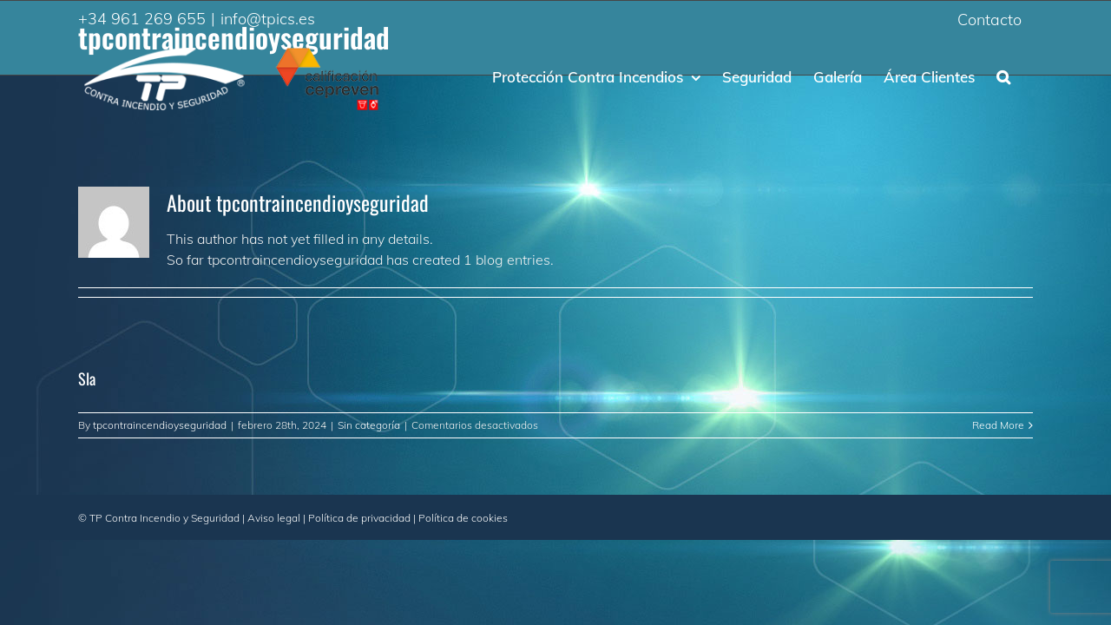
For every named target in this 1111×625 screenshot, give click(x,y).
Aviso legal (273, 517)
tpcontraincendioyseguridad (160, 424)
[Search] (1025, 75)
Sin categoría (369, 424)
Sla (86, 378)
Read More (998, 424)
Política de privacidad (359, 517)
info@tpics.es (267, 19)
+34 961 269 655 (142, 19)
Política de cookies (463, 517)
